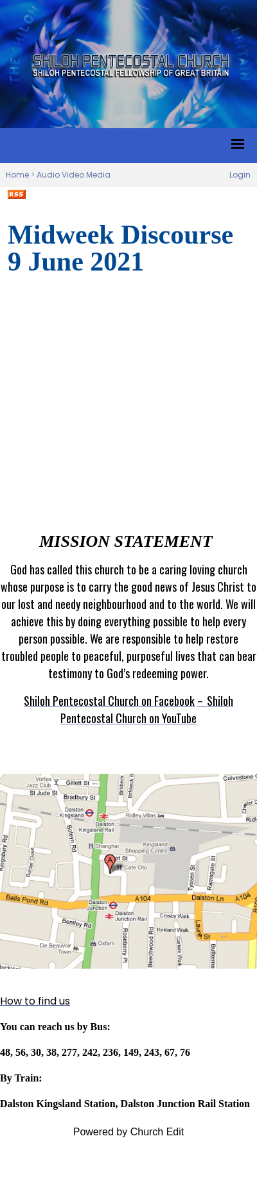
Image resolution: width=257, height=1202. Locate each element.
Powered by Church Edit (128, 1131)
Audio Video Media (74, 174)
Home (17, 174)
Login (240, 174)
